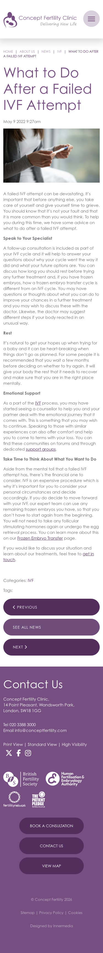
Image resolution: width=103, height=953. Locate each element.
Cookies (75, 912)
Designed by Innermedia (51, 926)
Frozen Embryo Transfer (40, 538)
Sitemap (28, 912)
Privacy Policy (51, 912)
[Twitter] (8, 753)
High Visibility (74, 744)
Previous (25, 607)
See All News (27, 627)
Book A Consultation (51, 825)
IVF (38, 402)
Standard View (42, 744)
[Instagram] (28, 753)
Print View (13, 744)
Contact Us (51, 845)
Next (20, 647)
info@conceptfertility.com (41, 730)
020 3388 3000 (22, 724)
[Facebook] (18, 753)
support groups (41, 449)
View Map (51, 865)
